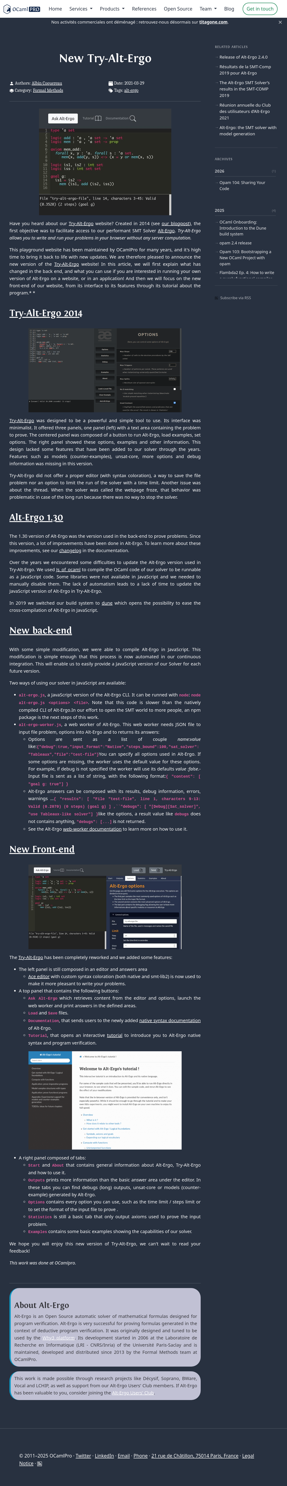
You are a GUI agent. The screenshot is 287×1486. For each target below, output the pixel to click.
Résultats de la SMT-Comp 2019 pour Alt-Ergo (245, 70)
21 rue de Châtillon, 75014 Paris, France (194, 1456)
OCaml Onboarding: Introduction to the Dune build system (243, 228)
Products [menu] (110, 9)
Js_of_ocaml (68, 569)
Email (124, 1456)
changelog (70, 550)
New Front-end (42, 849)
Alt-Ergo (166, 231)
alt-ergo (131, 90)
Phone (140, 1456)
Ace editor (39, 976)
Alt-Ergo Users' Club (133, 1393)
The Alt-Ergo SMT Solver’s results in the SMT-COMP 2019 (245, 89)
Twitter (83, 1456)
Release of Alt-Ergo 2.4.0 (243, 57)
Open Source (178, 9)
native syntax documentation (170, 1020)
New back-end (40, 630)
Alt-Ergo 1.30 (36, 517)
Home (55, 9)
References (144, 9)
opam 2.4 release (236, 243)
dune (107, 603)
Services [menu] (79, 9)
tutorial (114, 1035)
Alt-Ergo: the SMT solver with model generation (248, 131)
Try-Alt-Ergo (81, 223)
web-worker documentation (92, 829)
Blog (229, 9)
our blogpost (175, 223)
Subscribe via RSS (233, 298)
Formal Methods (48, 90)
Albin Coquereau (47, 83)
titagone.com (213, 22)
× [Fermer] (280, 22)
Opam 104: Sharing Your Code (242, 185)
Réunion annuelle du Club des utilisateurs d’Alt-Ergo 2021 (245, 111)
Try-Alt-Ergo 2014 (46, 313)
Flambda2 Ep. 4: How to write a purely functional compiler (247, 275)
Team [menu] (206, 9)
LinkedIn (104, 1456)
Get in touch (260, 9)
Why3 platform (59, 1338)
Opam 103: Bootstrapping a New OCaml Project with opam (245, 257)
